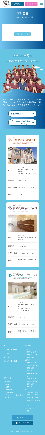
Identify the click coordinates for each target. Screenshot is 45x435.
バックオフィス (29, 408)
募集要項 (28, 346)
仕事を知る (7, 378)
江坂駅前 (27, 360)
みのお (27, 376)
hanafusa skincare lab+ (32, 403)
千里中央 (27, 349)
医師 (26, 389)
